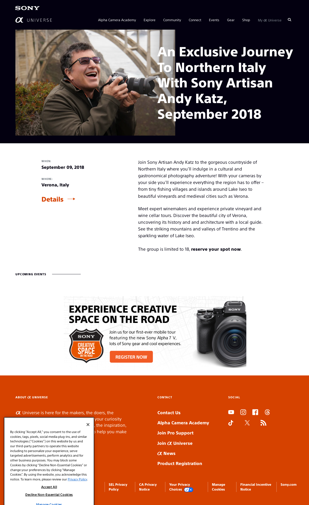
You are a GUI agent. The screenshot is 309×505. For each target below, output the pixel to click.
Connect (195, 20)
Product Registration (179, 463)
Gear (231, 20)
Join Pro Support (175, 432)
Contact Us (169, 412)
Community (172, 20)
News (166, 453)
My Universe (270, 19)
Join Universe (175, 443)
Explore (149, 20)
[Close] (88, 444)
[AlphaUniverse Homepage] (33, 20)
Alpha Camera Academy (117, 20)
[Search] (289, 20)
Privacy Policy (77, 498)
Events (214, 20)
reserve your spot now (216, 249)
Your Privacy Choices (181, 487)
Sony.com (288, 484)
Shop (246, 20)
